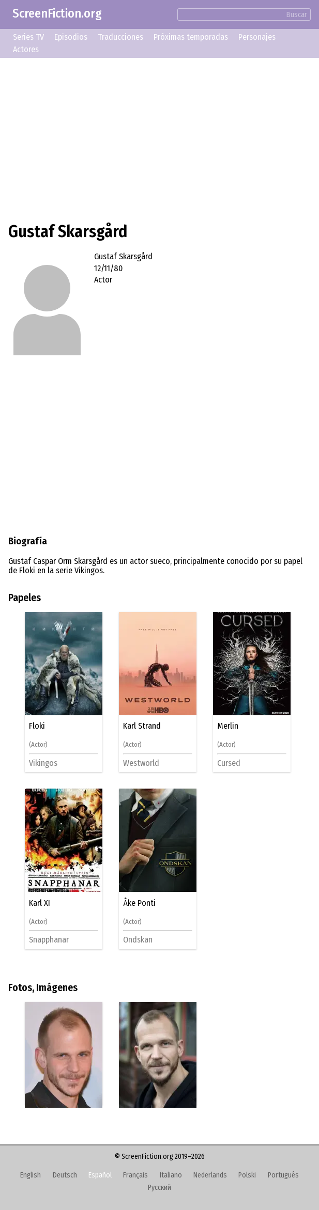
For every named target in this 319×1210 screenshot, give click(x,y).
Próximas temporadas (191, 37)
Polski (247, 1175)
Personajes (257, 37)
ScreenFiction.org (57, 13)
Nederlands (210, 1175)
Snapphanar (49, 940)
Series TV (28, 37)
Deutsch (65, 1175)
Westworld (141, 763)
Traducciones (120, 37)
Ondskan (138, 940)
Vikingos (43, 763)
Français (135, 1175)
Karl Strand (142, 726)
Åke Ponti (139, 903)
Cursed (228, 763)
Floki (37, 726)
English (30, 1175)
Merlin (227, 726)
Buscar (296, 14)
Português (283, 1175)
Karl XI (39, 903)
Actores (26, 49)
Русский (159, 1187)
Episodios (70, 37)
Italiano (171, 1175)
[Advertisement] (159, 138)
